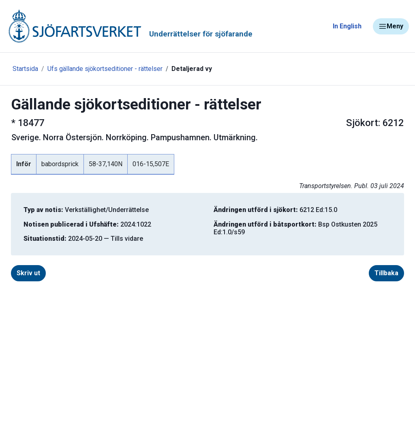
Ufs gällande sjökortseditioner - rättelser (105, 69)
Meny (391, 26)
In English (347, 26)
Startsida (25, 69)
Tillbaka (386, 273)
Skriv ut (28, 273)
